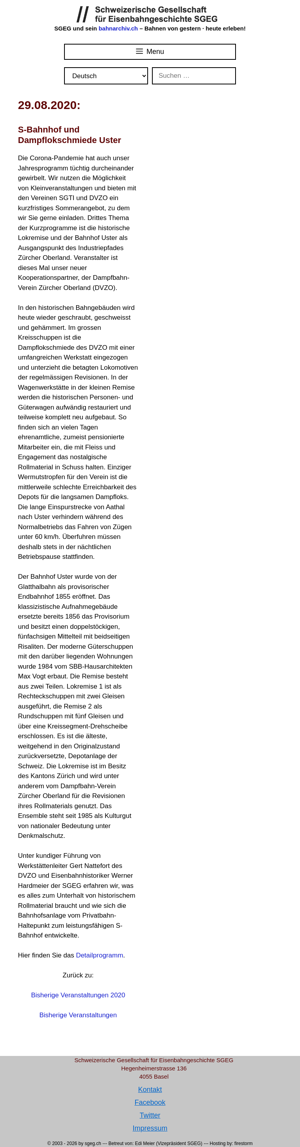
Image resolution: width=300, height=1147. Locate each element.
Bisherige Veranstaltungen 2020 (78, 995)
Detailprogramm (99, 955)
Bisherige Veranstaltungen (78, 1015)
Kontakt (150, 1089)
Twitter (149, 1115)
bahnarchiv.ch (118, 28)
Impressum (149, 1128)
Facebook (149, 1102)
